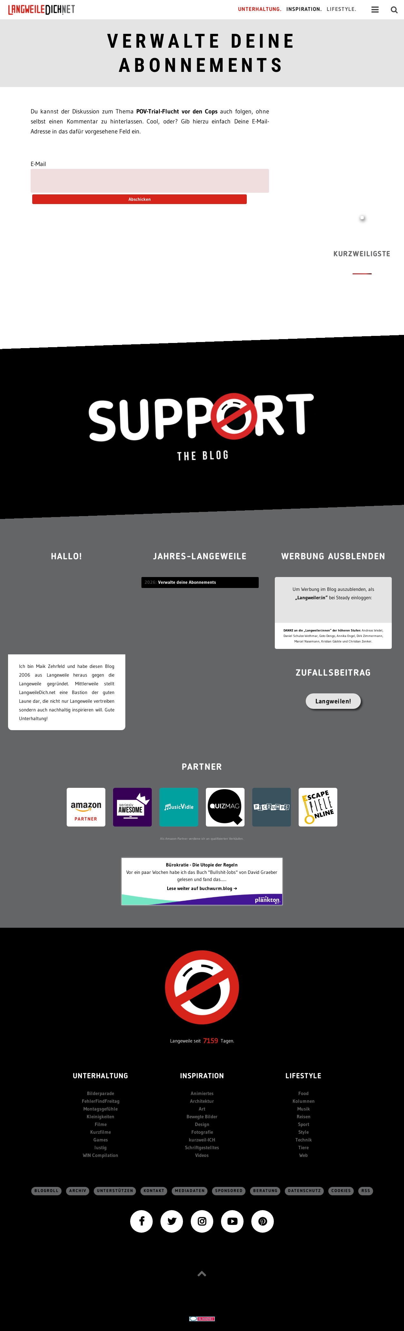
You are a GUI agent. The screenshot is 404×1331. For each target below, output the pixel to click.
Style (303, 1132)
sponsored (229, 1191)
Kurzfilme (100, 1132)
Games (100, 1140)
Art (202, 1109)
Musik (303, 1109)
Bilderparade (100, 1093)
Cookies (341, 1191)
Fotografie (202, 1132)
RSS (365, 1191)
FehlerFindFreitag (101, 1101)
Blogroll (46, 1191)
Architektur (202, 1101)
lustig (100, 1147)
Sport (303, 1124)
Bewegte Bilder (202, 1116)
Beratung (265, 1191)
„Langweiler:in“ (311, 597)
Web (303, 1155)
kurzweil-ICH (202, 1140)
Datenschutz (304, 1191)
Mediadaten (190, 1191)
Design (202, 1124)
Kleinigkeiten (100, 1116)
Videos (202, 1155)
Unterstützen (115, 1191)
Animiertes (202, 1093)
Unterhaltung (100, 1076)
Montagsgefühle (100, 1109)
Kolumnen (304, 1101)
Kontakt (154, 1191)
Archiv (78, 1191)
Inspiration (202, 1076)
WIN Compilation (100, 1155)
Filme (101, 1124)
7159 (210, 1040)
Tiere (303, 1147)
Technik (303, 1140)
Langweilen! (333, 701)
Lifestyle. (342, 9)
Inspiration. (304, 9)
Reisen (304, 1116)
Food (303, 1093)
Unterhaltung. (260, 9)
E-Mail (38, 164)
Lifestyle (303, 1076)
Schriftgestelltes (202, 1147)
